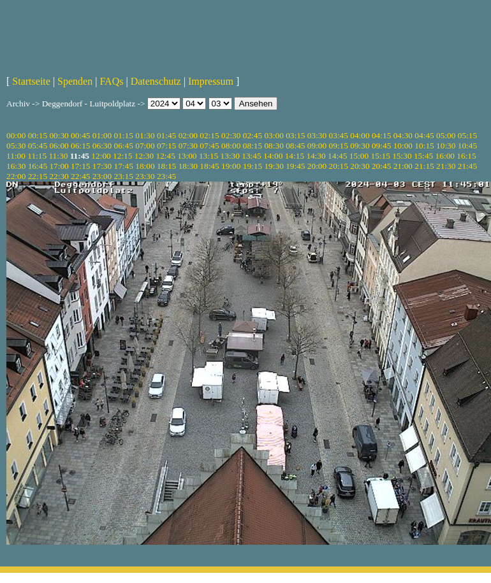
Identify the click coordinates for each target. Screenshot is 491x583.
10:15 (424, 145)
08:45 (295, 145)
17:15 (80, 166)
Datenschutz (156, 81)
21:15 (424, 166)
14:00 (272, 156)
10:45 (467, 145)
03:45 (338, 135)
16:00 (445, 156)
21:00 (403, 166)
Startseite (31, 81)
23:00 (102, 176)
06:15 (80, 145)
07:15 (166, 145)
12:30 (144, 156)
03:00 (273, 135)
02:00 (188, 135)
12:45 (165, 156)
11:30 (58, 156)
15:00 (359, 156)
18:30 (188, 166)
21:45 (467, 166)
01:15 (123, 135)
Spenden (74, 81)
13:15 (208, 156)
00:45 (80, 135)
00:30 (58, 135)
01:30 (144, 135)
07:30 (188, 145)
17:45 (123, 166)
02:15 (209, 135)
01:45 (166, 135)
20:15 (338, 166)
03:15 (295, 135)
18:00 (144, 166)
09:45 (381, 145)
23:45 (166, 176)
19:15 (252, 166)
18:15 (166, 166)
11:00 (16, 156)
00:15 (37, 135)
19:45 (295, 166)
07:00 (144, 145)
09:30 (359, 145)
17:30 (102, 166)
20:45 (381, 166)
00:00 (16, 135)
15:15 (380, 156)
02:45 (252, 135)
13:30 (230, 156)
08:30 (273, 145)
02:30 (230, 135)
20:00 (316, 166)
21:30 (445, 166)
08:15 (252, 145)
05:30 (16, 145)
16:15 (466, 156)
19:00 (230, 166)
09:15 (338, 145)
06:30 (102, 145)
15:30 (401, 156)
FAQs (111, 81)
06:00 (58, 145)
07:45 (209, 145)
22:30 (58, 176)
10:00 (403, 145)
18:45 (209, 166)
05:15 (467, 135)
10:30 (445, 145)
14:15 (294, 156)
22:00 (16, 176)
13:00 (186, 156)
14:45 (337, 156)
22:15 (37, 176)
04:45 (424, 135)
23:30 (144, 176)
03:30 (316, 135)
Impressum (210, 81)
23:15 (123, 176)
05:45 (37, 145)
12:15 (122, 156)
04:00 (359, 135)
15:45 (423, 156)
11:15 (37, 156)
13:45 (251, 156)
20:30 (359, 166)
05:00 (445, 135)
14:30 (315, 156)
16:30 (16, 166)
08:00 (230, 145)
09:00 (316, 145)
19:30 (273, 166)
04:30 (403, 135)
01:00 (102, 135)
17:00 (58, 166)
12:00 (100, 156)
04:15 (381, 135)
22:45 (80, 176)
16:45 (37, 166)
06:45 (123, 145)
